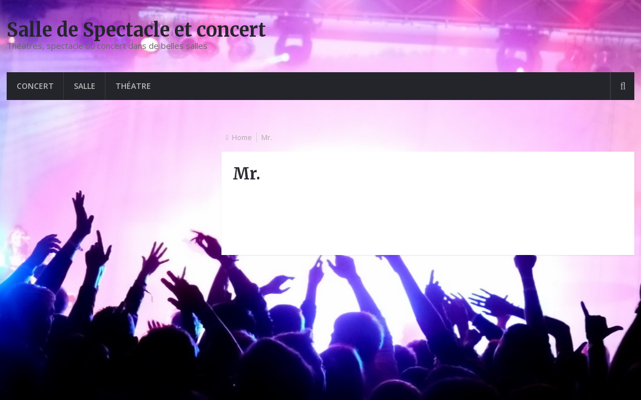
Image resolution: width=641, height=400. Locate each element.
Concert (35, 86)
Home (242, 137)
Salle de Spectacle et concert (136, 30)
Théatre (133, 86)
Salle (84, 86)
